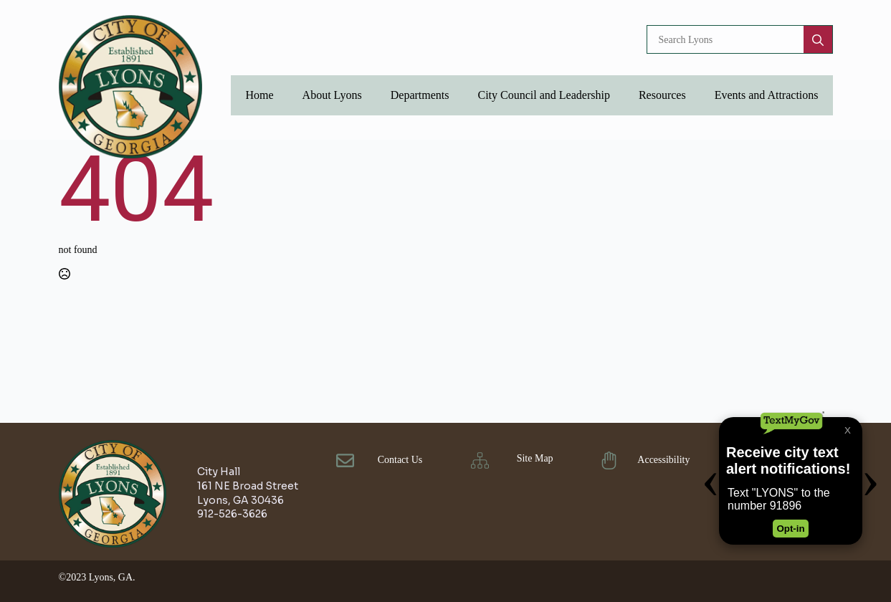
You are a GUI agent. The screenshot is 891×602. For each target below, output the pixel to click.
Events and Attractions (767, 95)
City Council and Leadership (543, 95)
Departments (420, 95)
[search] (818, 40)
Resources (662, 95)
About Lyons (332, 95)
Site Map (535, 458)
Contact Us (400, 459)
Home (259, 95)
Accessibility (663, 459)
